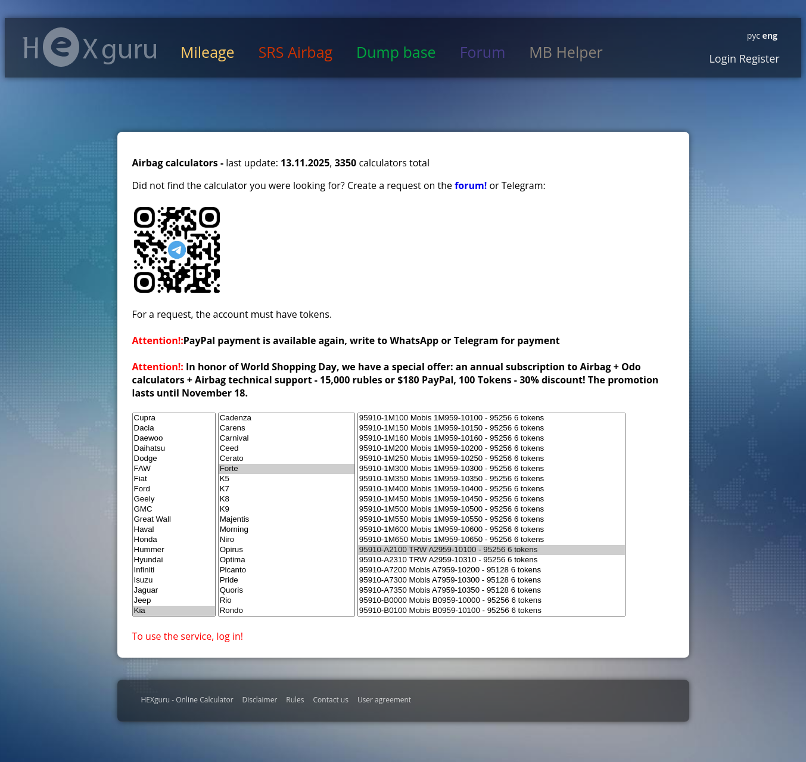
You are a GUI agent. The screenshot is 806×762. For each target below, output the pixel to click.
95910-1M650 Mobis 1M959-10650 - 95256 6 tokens (491, 540)
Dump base (396, 52)
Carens (286, 428)
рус (753, 35)
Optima (286, 560)
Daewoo (174, 438)
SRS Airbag (295, 52)
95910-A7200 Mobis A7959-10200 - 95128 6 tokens (491, 570)
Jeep (174, 601)
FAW (174, 469)
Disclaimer (260, 700)
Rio (286, 601)
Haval (174, 530)
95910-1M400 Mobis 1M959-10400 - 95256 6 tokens (491, 489)
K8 (286, 499)
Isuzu (174, 580)
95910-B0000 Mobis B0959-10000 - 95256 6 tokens (491, 601)
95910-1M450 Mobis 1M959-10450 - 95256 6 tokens (491, 499)
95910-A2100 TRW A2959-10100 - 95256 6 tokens (491, 550)
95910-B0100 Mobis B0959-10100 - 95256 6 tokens (491, 611)
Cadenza (286, 418)
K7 (286, 489)
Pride (286, 580)
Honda (174, 540)
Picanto (286, 570)
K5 (286, 479)
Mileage (208, 52)
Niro (286, 540)
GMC (174, 509)
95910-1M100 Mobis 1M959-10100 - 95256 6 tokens (491, 418)
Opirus (286, 550)
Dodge (174, 459)
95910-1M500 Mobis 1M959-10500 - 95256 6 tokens (491, 509)
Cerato (286, 459)
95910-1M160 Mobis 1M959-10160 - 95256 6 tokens (491, 438)
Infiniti (174, 570)
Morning (286, 530)
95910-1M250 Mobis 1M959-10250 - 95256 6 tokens (491, 459)
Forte (286, 469)
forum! (472, 185)
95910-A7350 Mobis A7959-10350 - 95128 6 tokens (491, 591)
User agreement (384, 700)
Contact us (330, 700)
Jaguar (174, 591)
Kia (174, 611)
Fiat (174, 479)
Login (722, 58)
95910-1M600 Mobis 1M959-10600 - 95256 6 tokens (491, 530)
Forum (483, 52)
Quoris (286, 591)
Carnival (286, 438)
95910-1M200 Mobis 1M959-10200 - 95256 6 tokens (491, 449)
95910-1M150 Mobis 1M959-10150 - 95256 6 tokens (491, 428)
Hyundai (174, 560)
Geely (174, 499)
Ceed (286, 449)
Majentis (286, 520)
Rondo (286, 611)
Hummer (174, 550)
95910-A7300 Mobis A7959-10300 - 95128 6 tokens (491, 580)
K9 (286, 509)
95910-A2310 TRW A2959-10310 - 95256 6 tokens (491, 560)
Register (758, 58)
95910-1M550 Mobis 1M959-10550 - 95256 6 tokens (491, 520)
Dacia (174, 428)
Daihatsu (174, 449)
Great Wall (174, 520)
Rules (295, 700)
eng (768, 35)
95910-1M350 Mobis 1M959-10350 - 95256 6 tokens (491, 479)
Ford (174, 489)
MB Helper (565, 52)
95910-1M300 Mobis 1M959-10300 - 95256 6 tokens (491, 469)
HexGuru (90, 47)
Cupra (174, 418)
